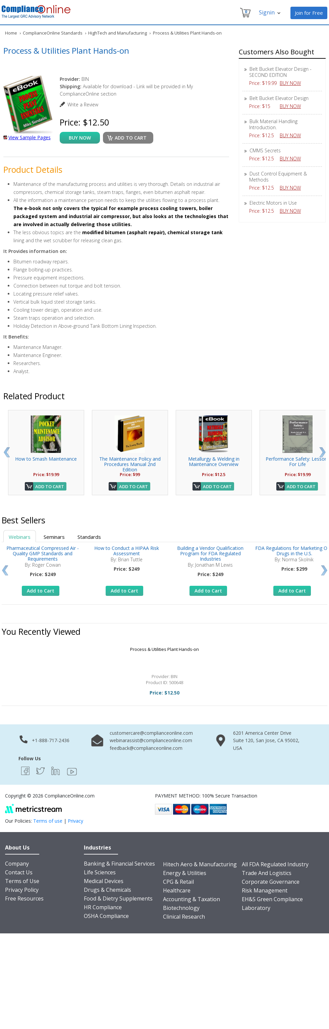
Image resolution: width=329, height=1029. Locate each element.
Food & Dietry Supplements (118, 898)
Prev (6, 452)
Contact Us (19, 872)
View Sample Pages (29, 137)
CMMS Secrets (265, 150)
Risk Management (264, 890)
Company (17, 863)
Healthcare (176, 890)
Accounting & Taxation (191, 899)
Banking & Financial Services (119, 863)
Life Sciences (100, 872)
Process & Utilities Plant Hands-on (164, 649)
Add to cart (131, 138)
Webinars (20, 536)
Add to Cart (49, 486)
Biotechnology (181, 908)
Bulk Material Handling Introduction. (273, 124)
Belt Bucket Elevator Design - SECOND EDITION (280, 72)
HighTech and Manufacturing (117, 33)
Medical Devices (103, 881)
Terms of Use (22, 881)
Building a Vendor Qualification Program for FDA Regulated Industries (210, 553)
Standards (89, 536)
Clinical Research (184, 916)
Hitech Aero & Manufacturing (200, 864)
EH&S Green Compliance (272, 899)
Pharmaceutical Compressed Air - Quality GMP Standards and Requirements (42, 553)
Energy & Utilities (184, 873)
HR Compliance (103, 907)
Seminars (54, 536)
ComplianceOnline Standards (53, 33)
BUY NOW (293, 83)
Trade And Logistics (266, 873)
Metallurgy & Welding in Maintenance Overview (213, 461)
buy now (80, 138)
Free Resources (24, 898)
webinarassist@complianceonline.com (151, 740)
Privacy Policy (22, 889)
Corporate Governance (270, 881)
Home (11, 33)
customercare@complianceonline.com (151, 733)
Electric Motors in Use (273, 203)
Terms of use (47, 821)
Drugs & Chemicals (107, 889)
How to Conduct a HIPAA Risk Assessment (126, 551)
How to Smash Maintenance (46, 459)
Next (322, 452)
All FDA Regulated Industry (275, 864)
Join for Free (309, 12)
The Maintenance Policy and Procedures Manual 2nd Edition (130, 464)
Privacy (75, 821)
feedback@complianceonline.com (146, 748)
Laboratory (256, 908)
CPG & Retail (178, 881)
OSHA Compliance (106, 916)
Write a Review (82, 104)
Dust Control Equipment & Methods (278, 176)
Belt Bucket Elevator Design (279, 98)
